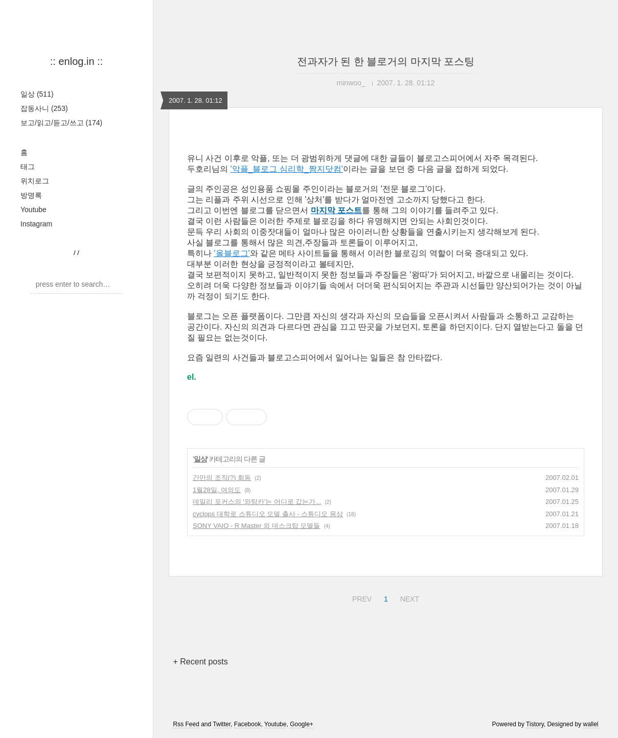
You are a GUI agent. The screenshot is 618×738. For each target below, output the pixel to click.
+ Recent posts (200, 661)
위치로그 (34, 181)
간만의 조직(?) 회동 (222, 477)
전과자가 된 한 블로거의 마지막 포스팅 (386, 61)
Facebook (247, 724)
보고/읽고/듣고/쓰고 (61, 123)
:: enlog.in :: (76, 61)
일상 (37, 94)
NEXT (408, 597)
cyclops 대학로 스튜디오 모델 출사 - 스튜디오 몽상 (268, 514)
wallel (591, 724)
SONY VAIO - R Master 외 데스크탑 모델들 (256, 525)
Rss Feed (186, 724)
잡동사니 (44, 108)
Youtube (33, 209)
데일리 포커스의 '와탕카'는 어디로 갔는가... (257, 501)
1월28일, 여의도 (217, 490)
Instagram (36, 224)
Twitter (222, 724)
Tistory (535, 724)
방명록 (31, 195)
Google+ (301, 724)
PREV (361, 597)
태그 (27, 167)
